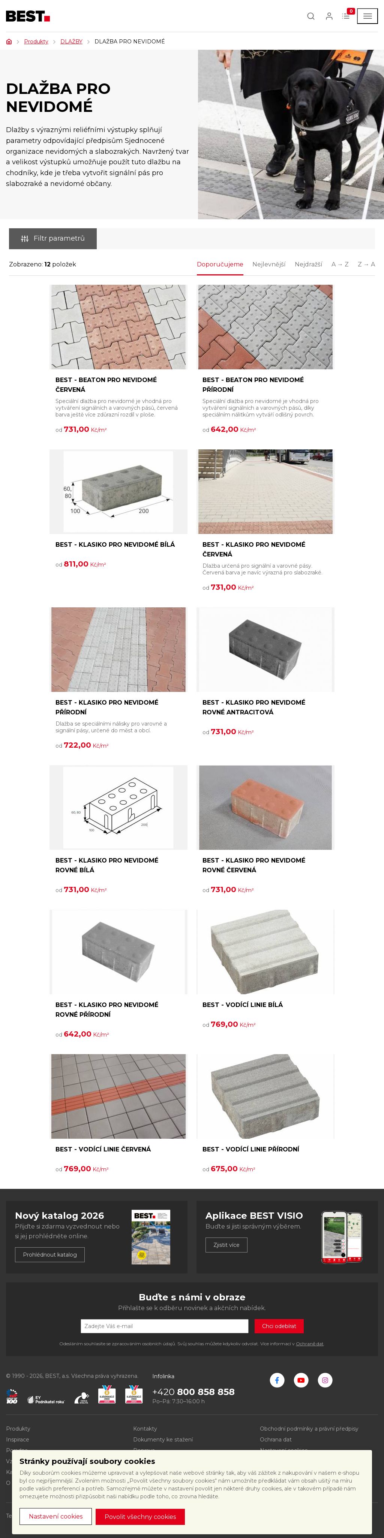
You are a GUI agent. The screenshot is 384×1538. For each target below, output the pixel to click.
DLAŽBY (71, 41)
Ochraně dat (310, 1343)
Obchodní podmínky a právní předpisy (309, 1428)
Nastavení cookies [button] (55, 1516)
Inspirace (17, 1439)
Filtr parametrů (53, 238)
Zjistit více (226, 1245)
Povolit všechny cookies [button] (140, 1516)
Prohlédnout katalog (50, 1254)
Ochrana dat (276, 1439)
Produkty (36, 41)
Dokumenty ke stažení (163, 1439)
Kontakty (145, 1428)
